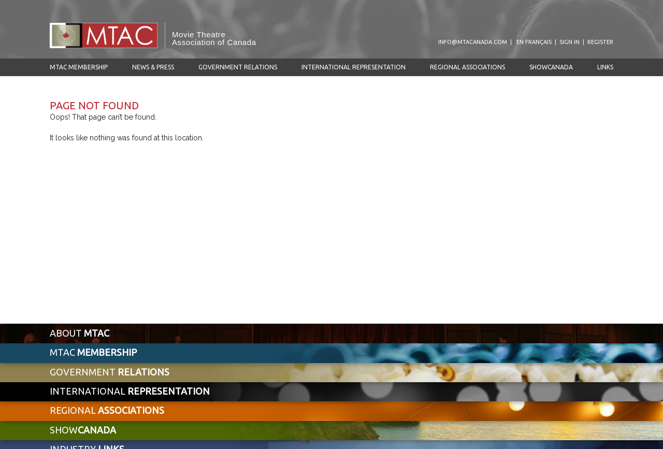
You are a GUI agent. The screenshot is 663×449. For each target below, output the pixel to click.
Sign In (569, 42)
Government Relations (237, 67)
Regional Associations (467, 67)
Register (600, 42)
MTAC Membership (79, 67)
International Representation (353, 67)
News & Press (153, 67)
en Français (534, 42)
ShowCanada (551, 67)
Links (605, 67)
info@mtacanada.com (472, 42)
